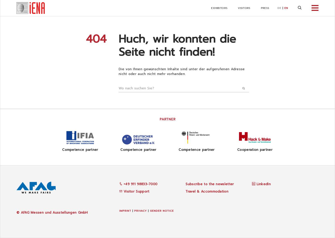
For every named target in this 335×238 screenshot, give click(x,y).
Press (265, 8)
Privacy (140, 211)
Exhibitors (219, 8)
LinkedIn (264, 184)
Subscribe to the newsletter (210, 184)
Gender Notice (162, 211)
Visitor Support (134, 191)
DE (279, 8)
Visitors (244, 8)
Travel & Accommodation (207, 191)
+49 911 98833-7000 (138, 184)
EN (286, 8)
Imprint (125, 211)
